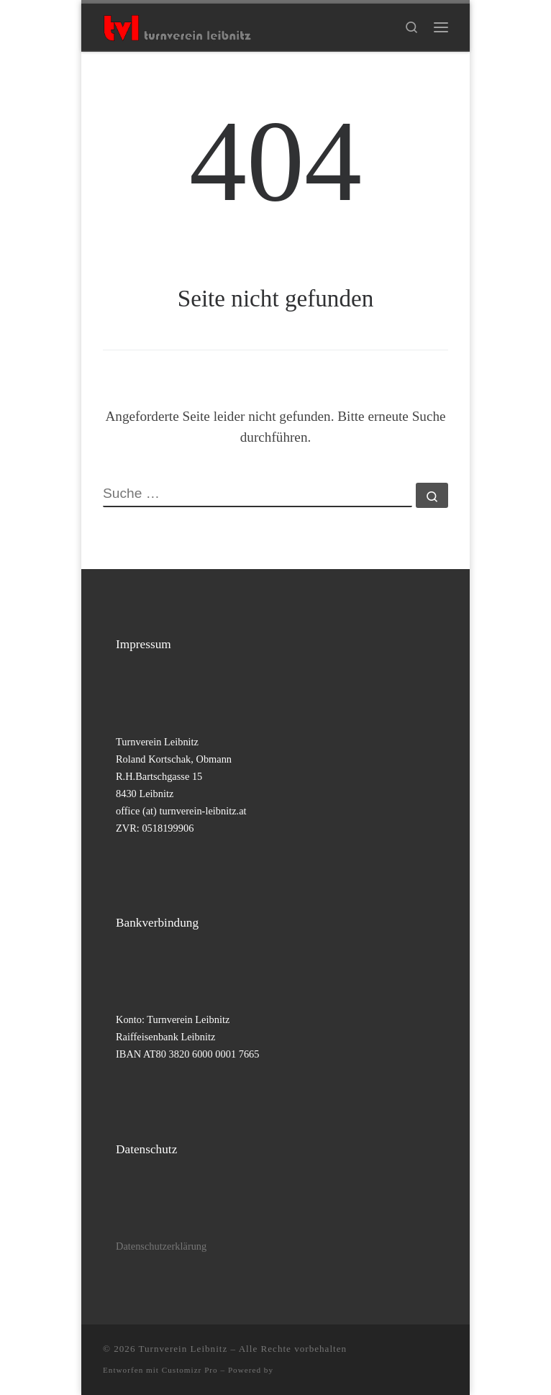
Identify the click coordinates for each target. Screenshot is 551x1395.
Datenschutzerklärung (161, 1246)
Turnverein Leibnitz (183, 1348)
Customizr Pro (190, 1370)
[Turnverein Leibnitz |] (177, 26)
